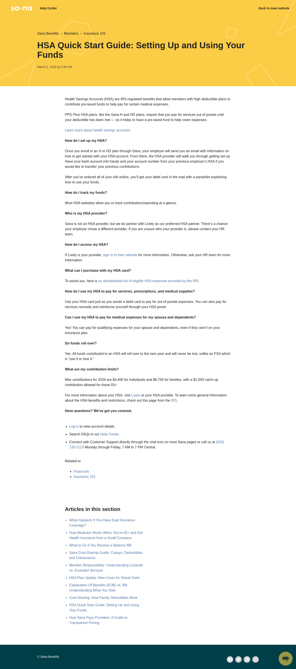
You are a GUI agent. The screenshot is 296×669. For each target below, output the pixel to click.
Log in (74, 426)
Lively (135, 395)
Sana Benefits (48, 33)
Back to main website (274, 8)
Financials (81, 471)
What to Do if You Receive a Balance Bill (100, 545)
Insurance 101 (95, 33)
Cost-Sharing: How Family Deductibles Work (103, 598)
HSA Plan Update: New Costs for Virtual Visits (104, 578)
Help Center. (110, 434)
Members (71, 33)
